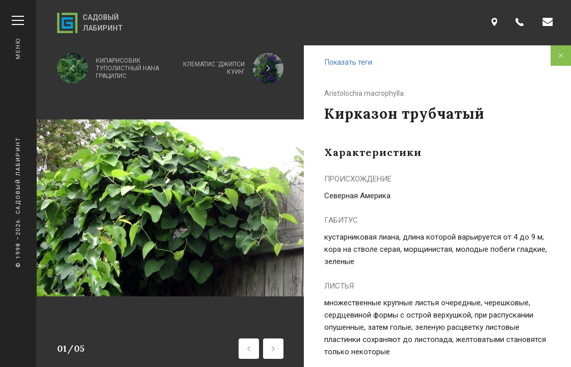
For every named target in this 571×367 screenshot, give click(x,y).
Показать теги (348, 62)
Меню (18, 37)
